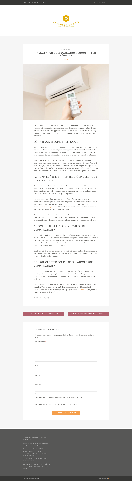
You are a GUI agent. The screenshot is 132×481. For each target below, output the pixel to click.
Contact (36, 478)
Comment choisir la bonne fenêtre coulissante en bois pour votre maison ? (36, 466)
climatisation (83, 290)
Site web (38, 385)
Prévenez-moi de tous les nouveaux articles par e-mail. (56, 404)
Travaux (35, 2)
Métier (44, 2)
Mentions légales (28, 478)
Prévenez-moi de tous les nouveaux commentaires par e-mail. (58, 397)
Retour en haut (104, 478)
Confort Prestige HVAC (48, 207)
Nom (37, 365)
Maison (27, 2)
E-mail (38, 375)
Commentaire (40, 342)
